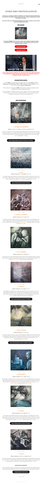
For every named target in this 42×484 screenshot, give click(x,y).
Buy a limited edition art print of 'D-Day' (21, 182)
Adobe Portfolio (23, 481)
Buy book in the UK (21, 46)
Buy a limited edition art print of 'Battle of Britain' (21, 342)
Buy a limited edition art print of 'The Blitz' (21, 299)
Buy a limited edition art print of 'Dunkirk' (21, 423)
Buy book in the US (21, 50)
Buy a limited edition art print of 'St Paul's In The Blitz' (21, 140)
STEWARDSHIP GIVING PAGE (21, 471)
